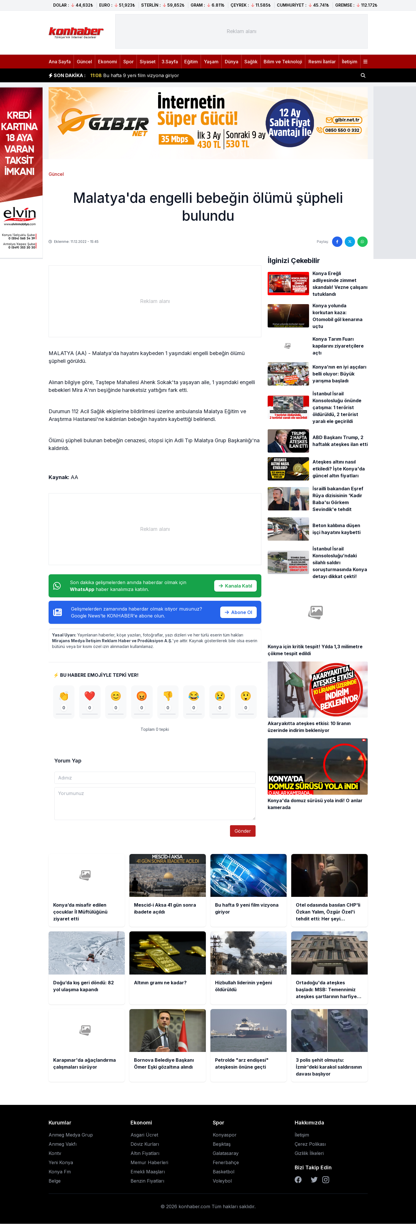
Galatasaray (226, 1153)
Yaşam (211, 61)
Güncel (84, 61)
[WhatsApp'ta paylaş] (362, 242)
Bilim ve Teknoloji (283, 61)
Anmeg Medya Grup (71, 1135)
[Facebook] (298, 1180)
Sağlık (251, 61)
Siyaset (148, 61)
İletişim (349, 61)
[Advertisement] (241, 31)
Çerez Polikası (310, 1144)
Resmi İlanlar (322, 61)
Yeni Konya (61, 1163)
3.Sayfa (170, 61)
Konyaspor (225, 1135)
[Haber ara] (363, 75)
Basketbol (223, 1172)
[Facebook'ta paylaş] (337, 242)
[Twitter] (314, 1180)
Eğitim (191, 61)
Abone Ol (238, 612)
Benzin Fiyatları (147, 1181)
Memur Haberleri (149, 1163)
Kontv (55, 1153)
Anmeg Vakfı (62, 1144)
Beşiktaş (222, 1144)
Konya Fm (60, 1172)
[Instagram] (325, 1180)
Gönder (243, 831)
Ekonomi (107, 61)
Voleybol (222, 1181)
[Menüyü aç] (365, 61)
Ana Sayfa (60, 61)
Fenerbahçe (226, 1163)
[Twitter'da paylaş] (350, 242)
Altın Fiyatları (145, 1153)
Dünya (231, 61)
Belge (55, 1181)
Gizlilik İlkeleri (309, 1153)
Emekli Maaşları (148, 1172)
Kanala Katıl (235, 586)
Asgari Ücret (144, 1135)
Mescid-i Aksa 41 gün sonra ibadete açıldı (141, 74)
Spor (128, 61)
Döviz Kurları (145, 1144)
